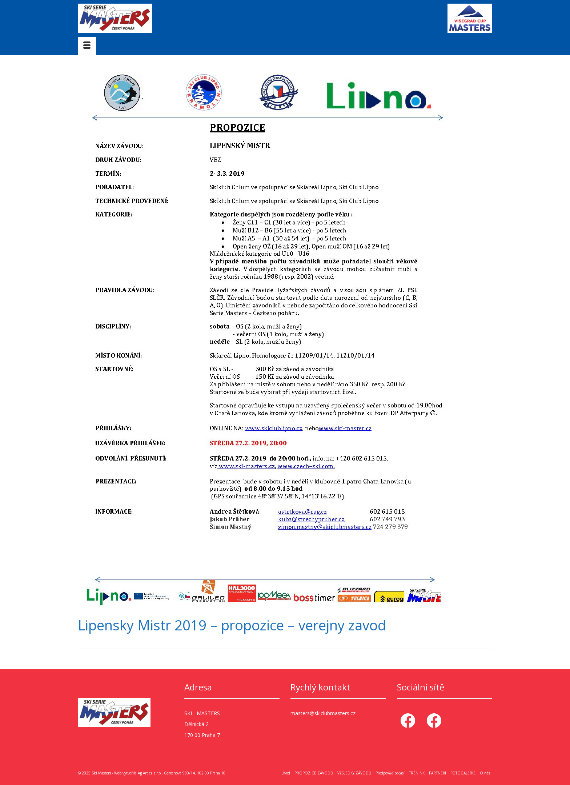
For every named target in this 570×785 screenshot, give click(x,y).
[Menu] (87, 46)
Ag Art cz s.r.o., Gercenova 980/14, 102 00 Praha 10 (181, 773)
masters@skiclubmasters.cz (323, 713)
